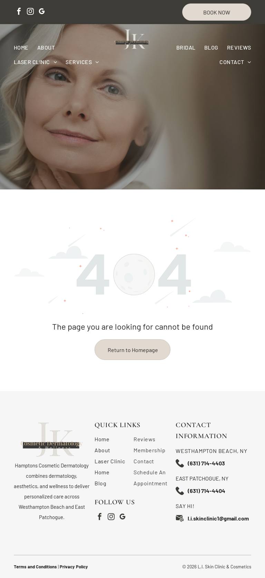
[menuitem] (25, 47)
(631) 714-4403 (206, 463)
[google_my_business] (42, 12)
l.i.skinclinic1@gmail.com (218, 518)
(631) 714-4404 (206, 490)
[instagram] (30, 12)
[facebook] (19, 12)
